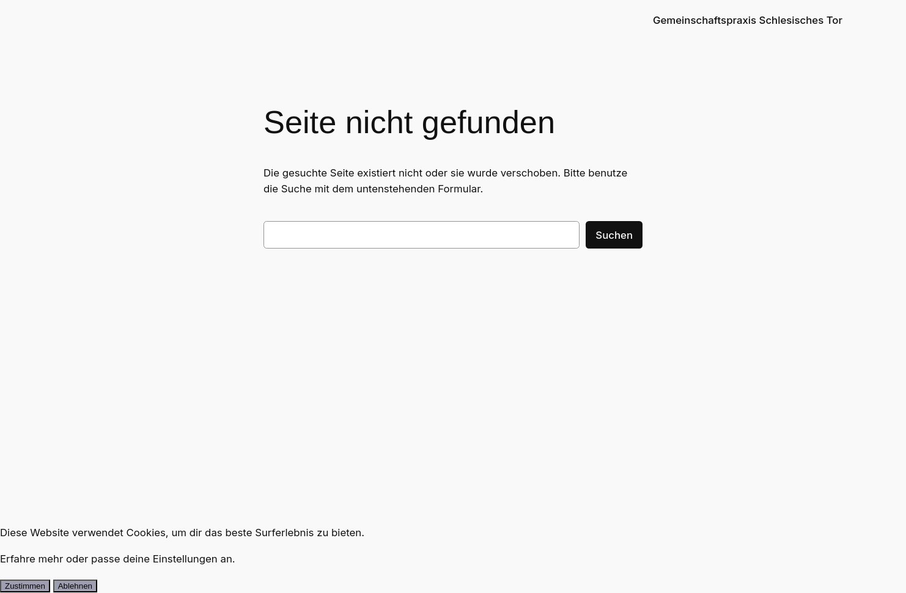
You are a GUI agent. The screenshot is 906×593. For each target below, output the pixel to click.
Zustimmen (25, 586)
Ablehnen (75, 586)
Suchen (614, 235)
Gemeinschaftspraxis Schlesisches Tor (747, 20)
